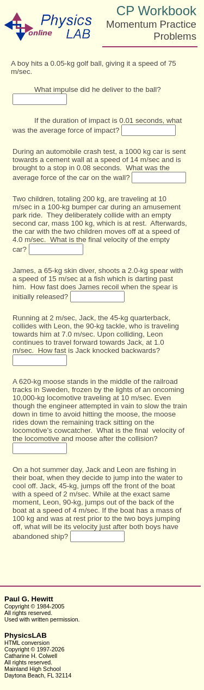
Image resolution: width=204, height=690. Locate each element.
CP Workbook (156, 10)
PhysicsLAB (25, 635)
